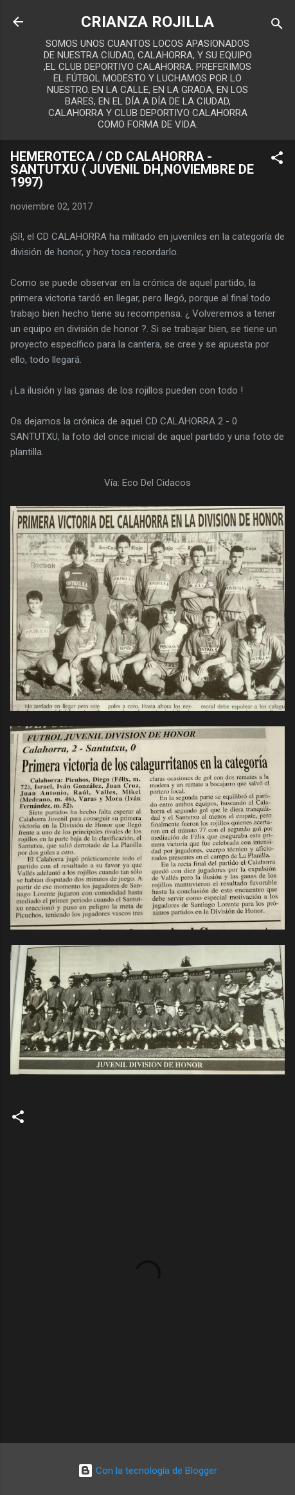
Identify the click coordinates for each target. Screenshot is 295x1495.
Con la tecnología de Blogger (147, 1470)
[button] (277, 160)
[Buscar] (277, 26)
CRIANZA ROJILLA (147, 22)
